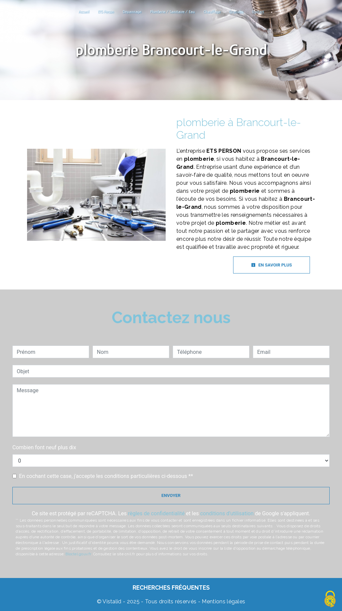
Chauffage (211, 11)
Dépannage (132, 11)
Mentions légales (222, 601)
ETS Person (106, 11)
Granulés (236, 11)
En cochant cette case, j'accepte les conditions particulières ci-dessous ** (106, 476)
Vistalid (112, 601)
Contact (258, 11)
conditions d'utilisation (226, 513)
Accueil (83, 11)
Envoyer (170, 495)
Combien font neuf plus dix (44, 447)
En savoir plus (271, 264)
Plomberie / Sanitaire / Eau (172, 11)
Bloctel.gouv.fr (78, 554)
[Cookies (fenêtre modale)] (330, 599)
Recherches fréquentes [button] (171, 587)
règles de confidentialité (156, 513)
